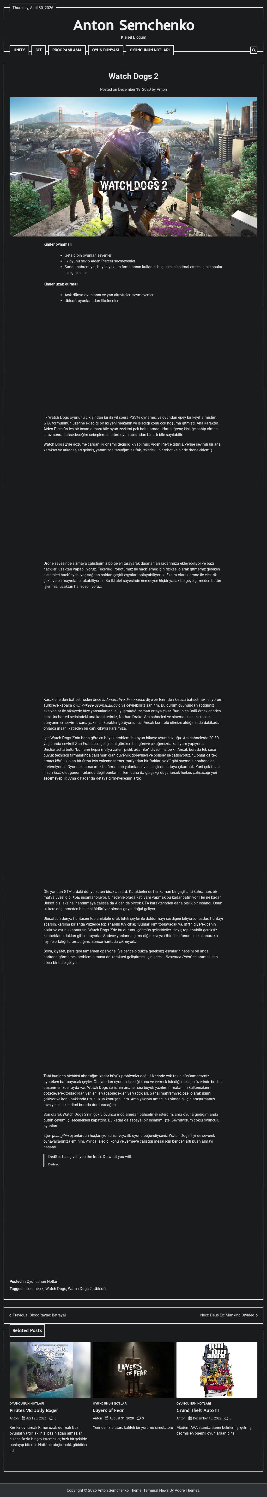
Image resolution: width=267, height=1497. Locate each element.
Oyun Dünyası (105, 50)
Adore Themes (187, 1490)
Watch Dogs (55, 1288)
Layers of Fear (108, 1410)
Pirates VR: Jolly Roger (34, 1410)
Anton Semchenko (133, 25)
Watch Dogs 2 (80, 1288)
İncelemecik (33, 1288)
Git (39, 50)
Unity (19, 50)
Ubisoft (100, 1288)
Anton (162, 89)
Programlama (67, 50)
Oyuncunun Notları (150, 50)
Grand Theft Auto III (197, 1410)
